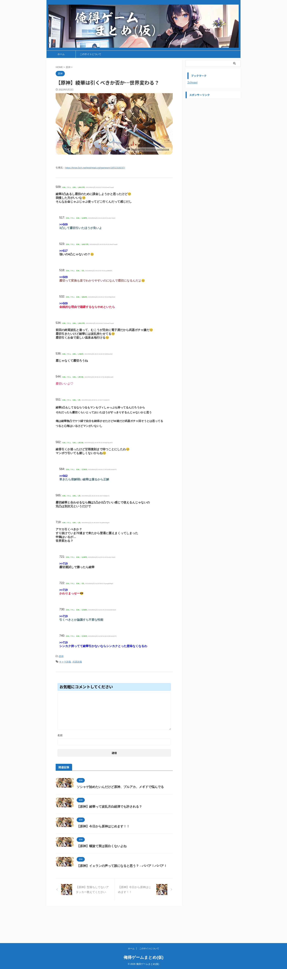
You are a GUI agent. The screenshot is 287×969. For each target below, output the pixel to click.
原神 (61, 655)
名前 (60, 733)
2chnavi (192, 82)
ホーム (61, 54)
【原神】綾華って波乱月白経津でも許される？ (125, 812)
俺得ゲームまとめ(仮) (143, 957)
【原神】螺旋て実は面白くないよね (118, 865)
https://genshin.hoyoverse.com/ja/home (150, 149)
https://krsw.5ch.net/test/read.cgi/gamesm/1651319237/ (95, 167)
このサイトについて (90, 54)
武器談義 (77, 660)
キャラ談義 (65, 660)
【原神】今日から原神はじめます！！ (120, 838)
